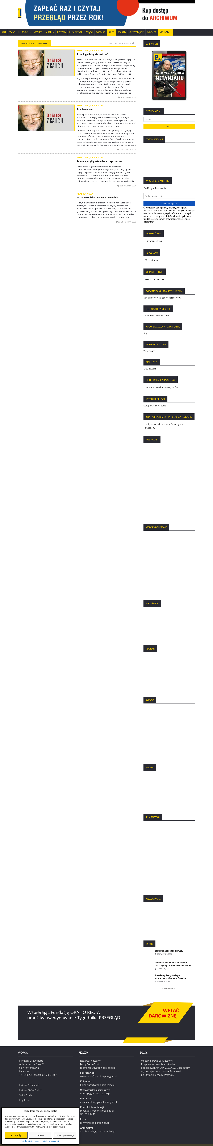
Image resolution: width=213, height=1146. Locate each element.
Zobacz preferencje (64, 1135)
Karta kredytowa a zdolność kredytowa (162, 293)
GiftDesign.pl (149, 364)
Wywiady (38, 28)
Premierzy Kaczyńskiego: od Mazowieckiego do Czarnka (170, 973)
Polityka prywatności (50, 1141)
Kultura (50, 28)
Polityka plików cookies (30, 1141)
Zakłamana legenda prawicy (169, 947)
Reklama (122, 28)
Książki (89, 28)
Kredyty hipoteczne (155, 275)
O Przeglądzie (136, 28)
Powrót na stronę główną (120, 39)
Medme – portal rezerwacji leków (163, 383)
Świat (12, 28)
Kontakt (151, 28)
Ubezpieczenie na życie (154, 401)
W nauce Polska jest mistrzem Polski (96, 193)
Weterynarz (148, 347)
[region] (121, 11)
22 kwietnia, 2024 (127, 182)
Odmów (40, 1135)
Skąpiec (147, 329)
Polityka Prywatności (30, 1080)
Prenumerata (75, 28)
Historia (61, 28)
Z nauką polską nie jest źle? (91, 50)
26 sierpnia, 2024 (127, 93)
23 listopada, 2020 (126, 218)
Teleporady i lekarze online (156, 311)
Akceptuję (16, 1135)
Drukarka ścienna (155, 237)
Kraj (4, 28)
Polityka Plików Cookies (32, 1085)
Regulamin (25, 1095)
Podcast (100, 28)
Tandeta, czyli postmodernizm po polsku (97, 157)
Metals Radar (152, 256)
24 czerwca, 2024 (126, 145)
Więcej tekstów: (169, 985)
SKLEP (111, 28)
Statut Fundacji (27, 1090)
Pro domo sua (84, 105)
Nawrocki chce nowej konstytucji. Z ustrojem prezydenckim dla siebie (172, 960)
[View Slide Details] (121, 11)
